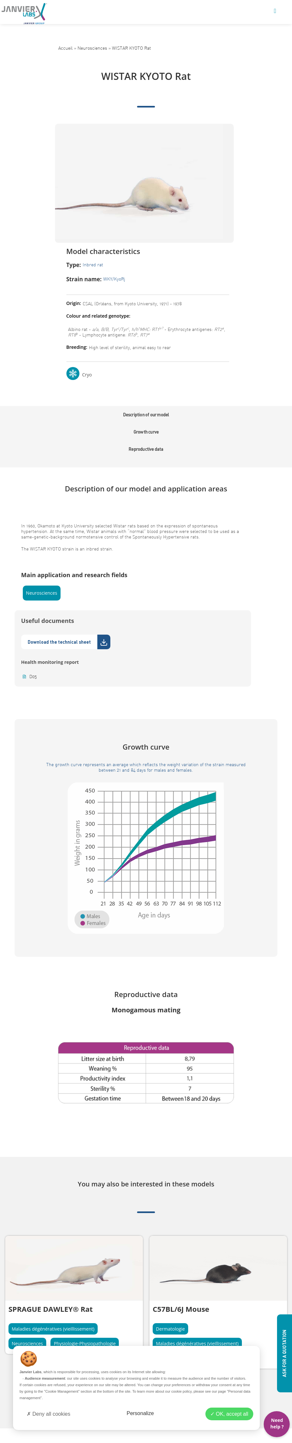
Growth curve (146, 432)
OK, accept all (229, 1414)
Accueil (65, 48)
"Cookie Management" (61, 1391)
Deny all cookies (48, 1414)
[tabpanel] (74, 1295)
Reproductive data (146, 449)
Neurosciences (92, 48)
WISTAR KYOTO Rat (131, 48)
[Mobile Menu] (275, 11)
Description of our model (146, 414)
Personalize (140, 1413)
